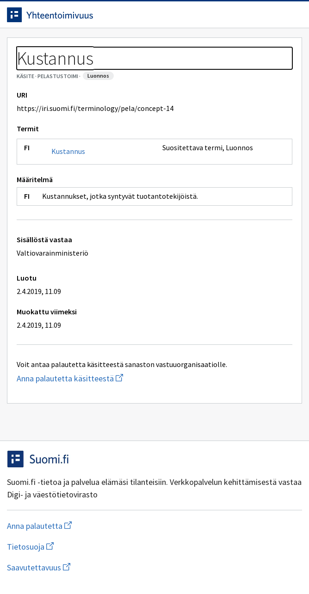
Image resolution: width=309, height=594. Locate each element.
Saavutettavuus (92, 567)
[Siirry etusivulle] (136, 14)
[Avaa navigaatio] (293, 15)
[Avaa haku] (274, 15)
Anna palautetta (76, 526)
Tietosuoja (75, 546)
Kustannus (68, 151)
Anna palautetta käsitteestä (107, 378)
